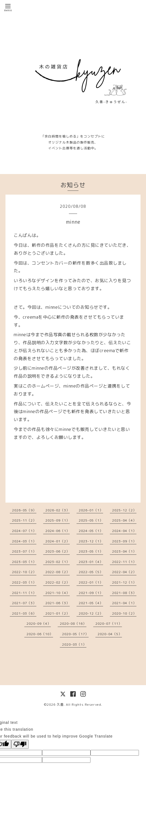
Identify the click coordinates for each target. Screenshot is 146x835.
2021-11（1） (24, 592)
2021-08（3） (124, 592)
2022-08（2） (57, 572)
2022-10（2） (24, 572)
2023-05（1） (91, 551)
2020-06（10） (40, 634)
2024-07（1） (24, 530)
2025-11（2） (24, 520)
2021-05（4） (91, 603)
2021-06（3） (57, 603)
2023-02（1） (57, 561)
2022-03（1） (24, 582)
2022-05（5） (91, 572)
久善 (60, 704)
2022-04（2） (124, 572)
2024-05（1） (91, 530)
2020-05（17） (75, 634)
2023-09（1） (124, 541)
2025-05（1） (91, 520)
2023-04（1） (124, 551)
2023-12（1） (91, 541)
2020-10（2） (124, 613)
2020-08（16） (73, 623)
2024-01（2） (57, 541)
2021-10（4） (57, 592)
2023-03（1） (24, 561)
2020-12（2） (91, 613)
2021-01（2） (57, 613)
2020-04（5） (110, 634)
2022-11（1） (124, 561)
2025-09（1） (57, 520)
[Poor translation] (20, 744)
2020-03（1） (74, 644)
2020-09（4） (39, 623)
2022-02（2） (57, 582)
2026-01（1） (91, 510)
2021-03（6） (24, 613)
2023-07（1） (24, 551)
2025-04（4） (124, 520)
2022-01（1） (91, 582)
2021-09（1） (91, 592)
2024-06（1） (57, 530)
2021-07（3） (24, 603)
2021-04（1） (124, 603)
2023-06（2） (57, 551)
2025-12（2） (124, 510)
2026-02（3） (57, 510)
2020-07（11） (108, 623)
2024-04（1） (124, 530)
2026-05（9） (24, 510)
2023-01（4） (91, 561)
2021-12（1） (124, 582)
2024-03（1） (24, 541)
